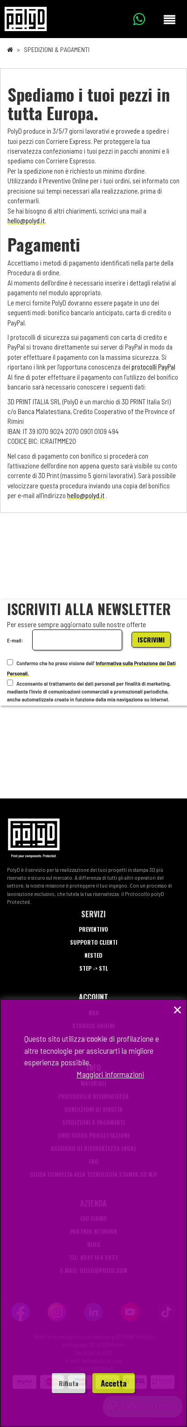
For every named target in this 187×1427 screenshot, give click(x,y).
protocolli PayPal (153, 367)
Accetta (113, 1383)
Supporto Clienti (94, 942)
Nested (93, 955)
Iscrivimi (151, 639)
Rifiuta (68, 1383)
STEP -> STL (93, 968)
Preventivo (93, 929)
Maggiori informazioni (110, 1074)
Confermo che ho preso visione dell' (51, 662)
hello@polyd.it (26, 220)
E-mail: (15, 640)
